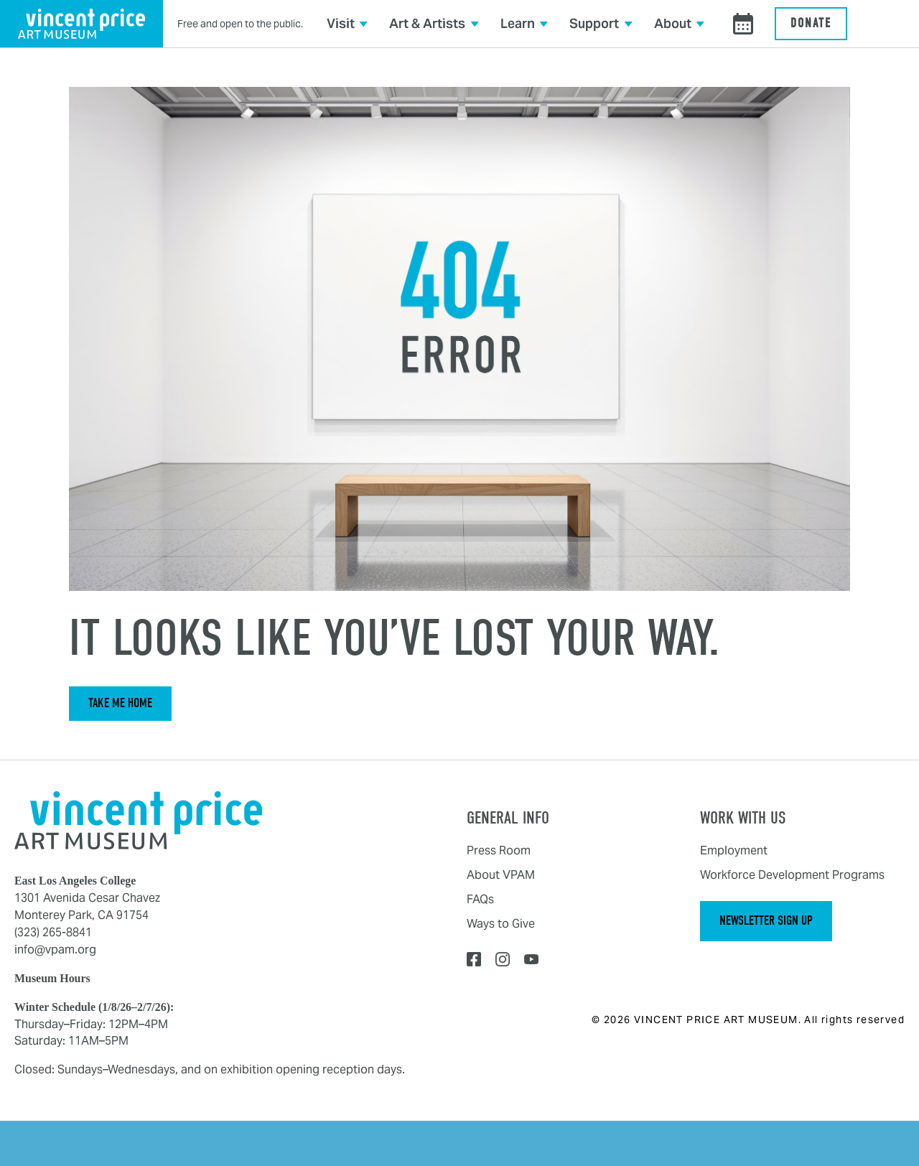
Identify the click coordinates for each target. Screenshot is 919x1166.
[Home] (138, 819)
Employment (734, 850)
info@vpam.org (55, 949)
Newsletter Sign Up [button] (766, 920)
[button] (347, 23)
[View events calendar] (743, 24)
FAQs (480, 899)
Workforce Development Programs (792, 874)
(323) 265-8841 (53, 932)
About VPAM (501, 874)
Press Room (499, 850)
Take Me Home (120, 703)
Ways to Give (501, 923)
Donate (810, 23)
